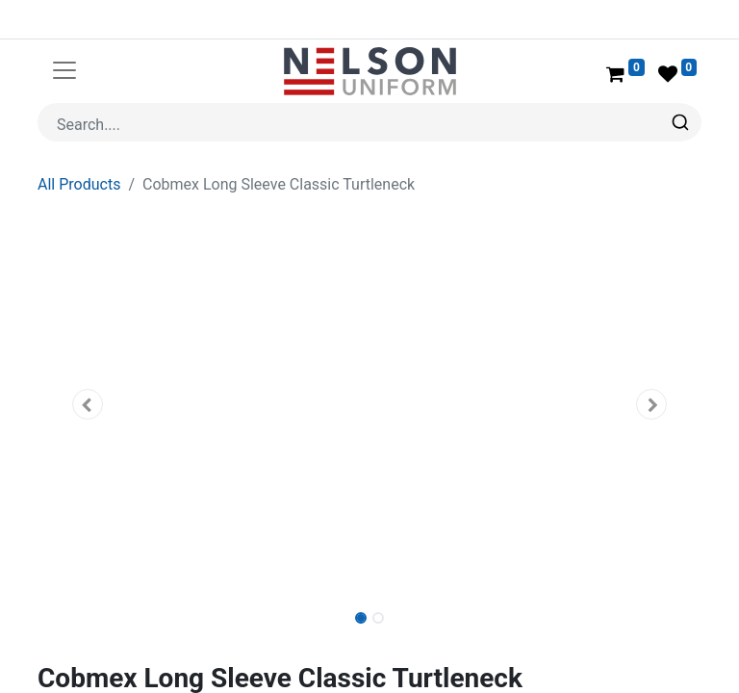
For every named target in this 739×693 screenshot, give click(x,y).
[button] (88, 404)
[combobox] (369, 122)
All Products (79, 184)
